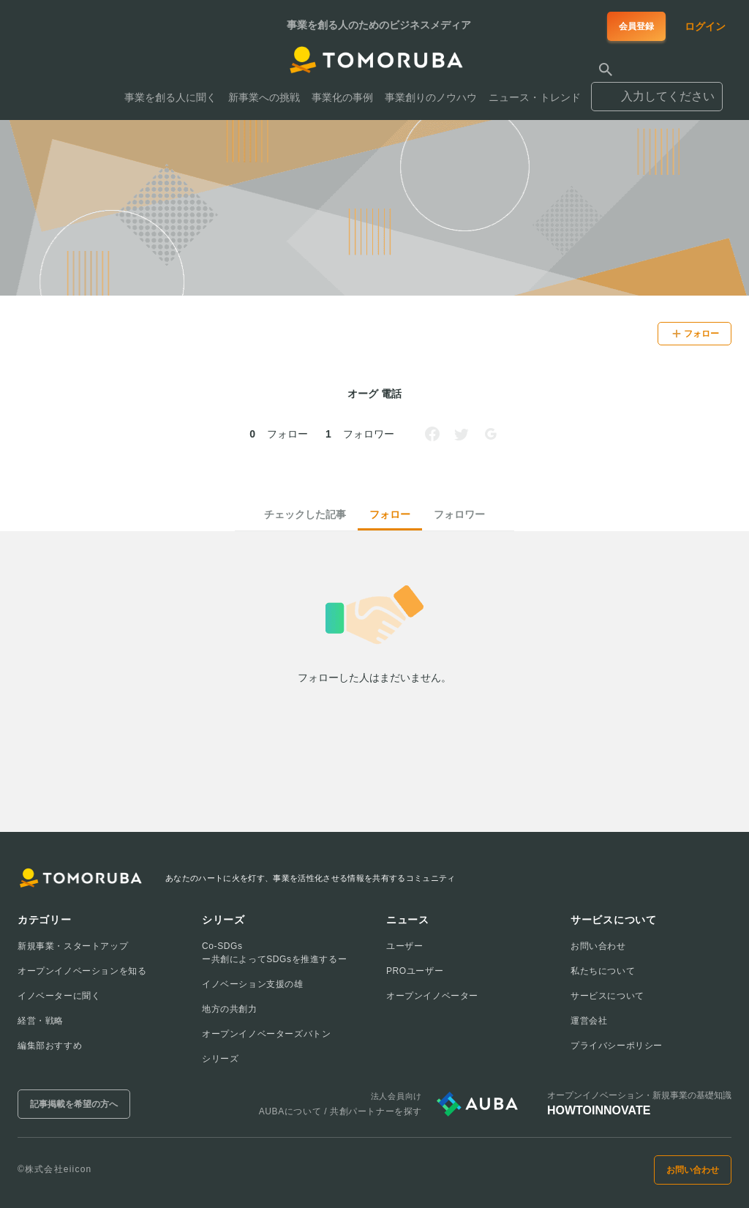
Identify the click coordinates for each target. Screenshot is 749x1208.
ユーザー (404, 946)
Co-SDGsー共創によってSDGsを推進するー (274, 952)
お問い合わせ (598, 946)
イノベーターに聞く (59, 996)
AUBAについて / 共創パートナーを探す (340, 1111)
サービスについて (607, 996)
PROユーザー (414, 971)
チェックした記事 (305, 514)
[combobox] (657, 90)
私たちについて (603, 971)
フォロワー (459, 514)
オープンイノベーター (432, 996)
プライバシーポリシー (617, 1045)
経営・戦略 (41, 1021)
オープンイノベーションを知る (82, 971)
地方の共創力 (229, 1009)
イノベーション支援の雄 (253, 984)
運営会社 (589, 1021)
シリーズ (220, 1059)
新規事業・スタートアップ (73, 946)
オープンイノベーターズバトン (266, 1034)
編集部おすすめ (50, 1045)
